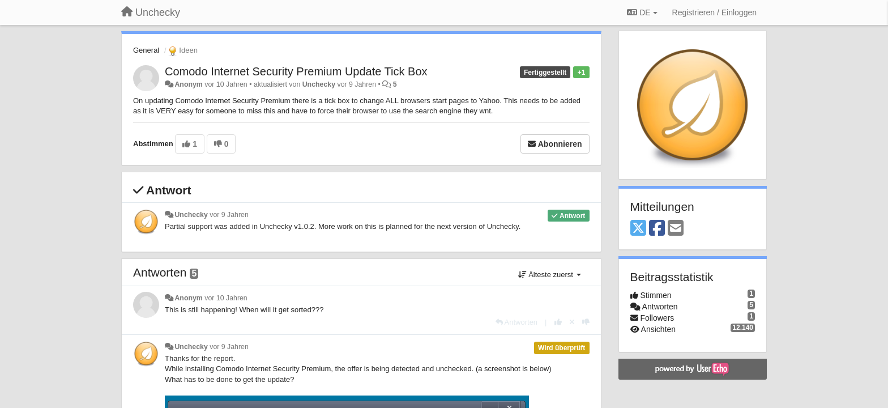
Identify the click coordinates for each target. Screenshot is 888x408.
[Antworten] (516, 322)
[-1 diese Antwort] (586, 322)
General (146, 50)
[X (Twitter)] (638, 229)
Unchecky (318, 84)
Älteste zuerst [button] (549, 274)
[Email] (676, 229)
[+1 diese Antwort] (558, 322)
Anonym (188, 84)
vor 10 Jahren (225, 298)
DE (642, 12)
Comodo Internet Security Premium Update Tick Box (296, 71)
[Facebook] (657, 229)
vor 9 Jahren (229, 215)
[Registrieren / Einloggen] (714, 12)
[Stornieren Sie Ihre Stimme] (572, 322)
